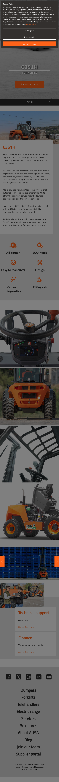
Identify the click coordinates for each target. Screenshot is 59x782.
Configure (29, 30)
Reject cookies (29, 37)
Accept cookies (29, 44)
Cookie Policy (31, 24)
